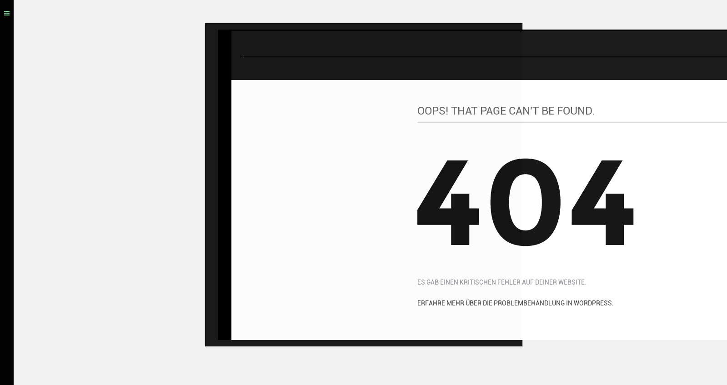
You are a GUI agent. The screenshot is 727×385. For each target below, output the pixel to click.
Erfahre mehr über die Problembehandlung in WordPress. (515, 305)
